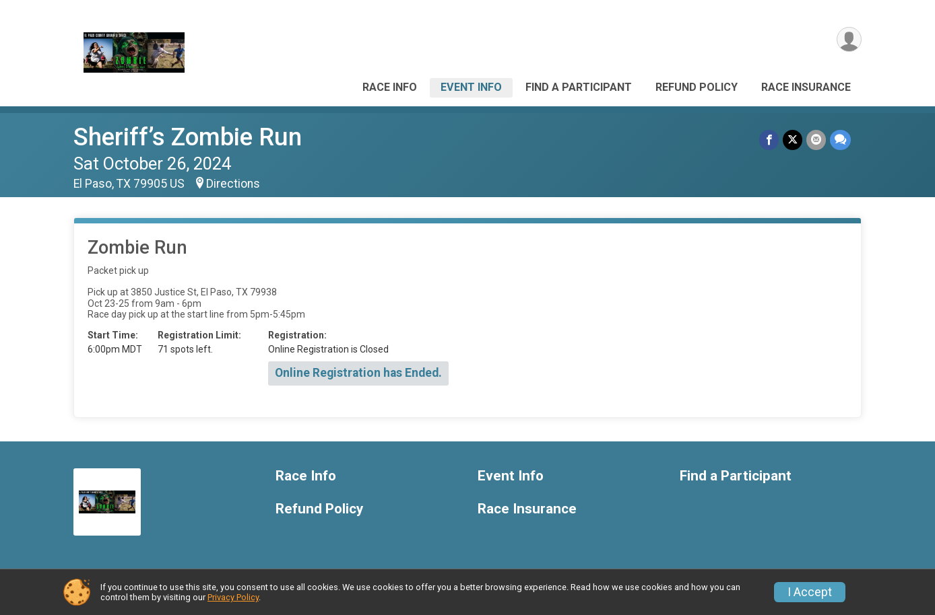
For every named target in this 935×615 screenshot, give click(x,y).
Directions (233, 183)
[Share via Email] (816, 139)
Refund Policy (696, 87)
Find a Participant (578, 87)
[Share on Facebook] (769, 139)
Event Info (471, 87)
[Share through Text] (840, 139)
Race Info (389, 87)
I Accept (809, 592)
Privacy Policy (233, 597)
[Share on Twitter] (792, 139)
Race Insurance (806, 87)
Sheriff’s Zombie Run (187, 136)
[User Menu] (849, 39)
